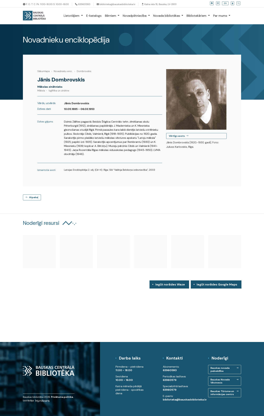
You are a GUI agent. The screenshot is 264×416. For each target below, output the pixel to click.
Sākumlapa (43, 71)
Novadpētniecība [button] (135, 16)
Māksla (41, 90)
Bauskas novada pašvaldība (219, 369)
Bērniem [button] (111, 16)
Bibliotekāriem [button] (197, 16)
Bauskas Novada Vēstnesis (220, 381)
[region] (132, 311)
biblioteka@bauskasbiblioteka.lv (116, 4)
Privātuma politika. (62, 396)
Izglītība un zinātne (59, 90)
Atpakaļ (32, 197)
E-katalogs (94, 16)
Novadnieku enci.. (63, 71)
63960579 (169, 380)
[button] (232, 3)
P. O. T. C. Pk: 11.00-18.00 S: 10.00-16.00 (46, 4)
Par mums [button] (220, 16)
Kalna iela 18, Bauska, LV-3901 (158, 4)
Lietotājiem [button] (72, 16)
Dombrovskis (84, 71)
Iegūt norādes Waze (170, 284)
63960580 (82, 4)
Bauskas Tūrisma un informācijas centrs (222, 393)
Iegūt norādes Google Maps (217, 285)
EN (225, 3)
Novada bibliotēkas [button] (167, 16)
